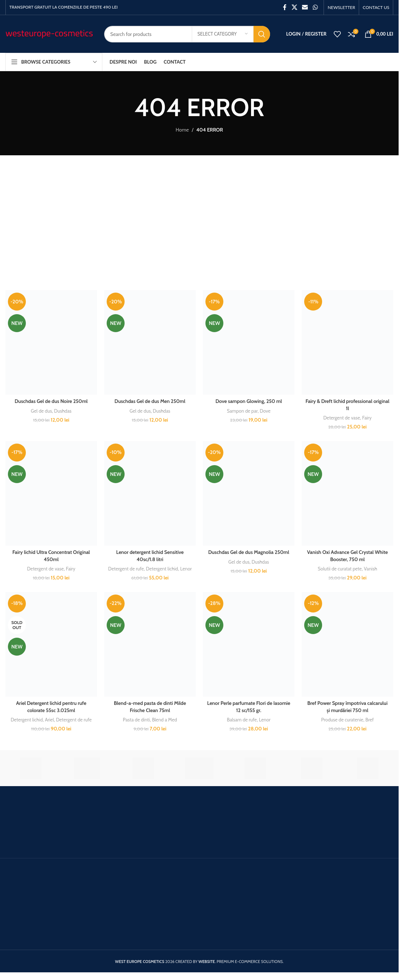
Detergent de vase (341, 418)
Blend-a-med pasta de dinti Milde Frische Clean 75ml (150, 707)
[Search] (187, 34)
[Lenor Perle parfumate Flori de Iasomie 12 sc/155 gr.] (248, 644)
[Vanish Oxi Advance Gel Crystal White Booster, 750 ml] (347, 493)
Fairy (366, 418)
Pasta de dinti (136, 720)
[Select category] (223, 34)
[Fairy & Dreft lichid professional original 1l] (347, 342)
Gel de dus (41, 411)
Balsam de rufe (242, 720)
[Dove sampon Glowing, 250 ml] (248, 342)
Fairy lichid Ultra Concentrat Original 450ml (51, 556)
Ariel (49, 720)
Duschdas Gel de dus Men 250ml (150, 401)
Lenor (186, 569)
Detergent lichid (162, 569)
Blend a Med (164, 720)
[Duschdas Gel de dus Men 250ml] (150, 342)
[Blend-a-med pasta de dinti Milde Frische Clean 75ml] (150, 644)
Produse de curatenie (342, 720)
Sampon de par (242, 411)
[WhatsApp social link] (315, 7)
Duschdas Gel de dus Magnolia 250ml (248, 552)
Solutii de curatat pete (340, 569)
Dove (265, 411)
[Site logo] (49, 33)
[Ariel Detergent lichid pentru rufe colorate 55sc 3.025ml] (51, 644)
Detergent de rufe (126, 569)
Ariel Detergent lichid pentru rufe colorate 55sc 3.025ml (51, 707)
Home (182, 130)
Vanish (370, 569)
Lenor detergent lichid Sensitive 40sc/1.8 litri (150, 556)
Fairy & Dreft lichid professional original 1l (348, 405)
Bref (370, 720)
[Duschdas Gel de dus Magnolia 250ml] (248, 493)
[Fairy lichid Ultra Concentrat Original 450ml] (51, 493)
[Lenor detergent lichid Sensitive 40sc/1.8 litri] (150, 493)
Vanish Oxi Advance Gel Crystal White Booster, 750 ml (347, 556)
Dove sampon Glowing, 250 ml (248, 401)
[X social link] (294, 7)
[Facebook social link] (284, 7)
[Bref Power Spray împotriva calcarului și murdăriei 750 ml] (347, 644)
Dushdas (63, 411)
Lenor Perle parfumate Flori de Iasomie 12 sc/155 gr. (249, 707)
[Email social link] (305, 7)
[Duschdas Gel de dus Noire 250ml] (51, 342)
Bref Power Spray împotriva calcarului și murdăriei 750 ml (347, 707)
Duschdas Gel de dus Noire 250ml (51, 401)
